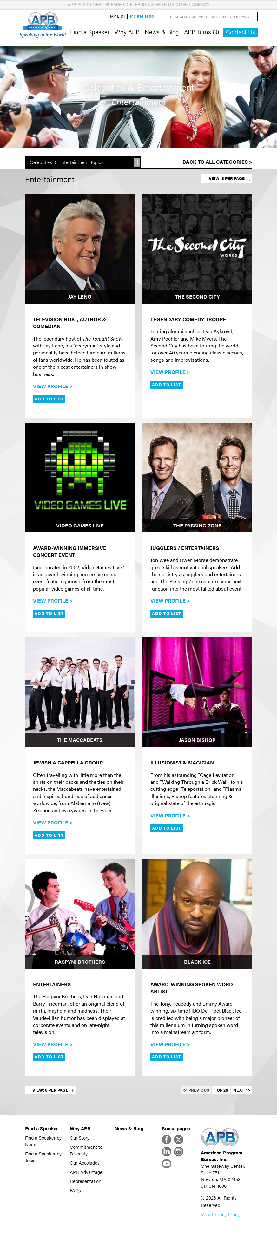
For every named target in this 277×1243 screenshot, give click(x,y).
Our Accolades (85, 1162)
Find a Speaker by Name (43, 1140)
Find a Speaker (89, 31)
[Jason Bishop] (197, 692)
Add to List (49, 399)
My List (117, 16)
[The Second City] (197, 249)
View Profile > (53, 386)
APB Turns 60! (202, 31)
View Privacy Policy (220, 1214)
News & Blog (162, 31)
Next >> (241, 1090)
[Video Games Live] (80, 477)
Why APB (127, 31)
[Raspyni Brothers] (80, 914)
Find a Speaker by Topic (43, 1156)
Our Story (79, 1137)
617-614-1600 (141, 16)
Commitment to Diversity (86, 1150)
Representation (85, 1181)
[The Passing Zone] (197, 477)
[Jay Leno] (80, 249)
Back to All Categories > (217, 161)
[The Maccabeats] (80, 692)
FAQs (75, 1190)
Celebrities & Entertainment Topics (66, 162)
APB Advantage (86, 1171)
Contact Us (240, 32)
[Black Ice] (197, 914)
